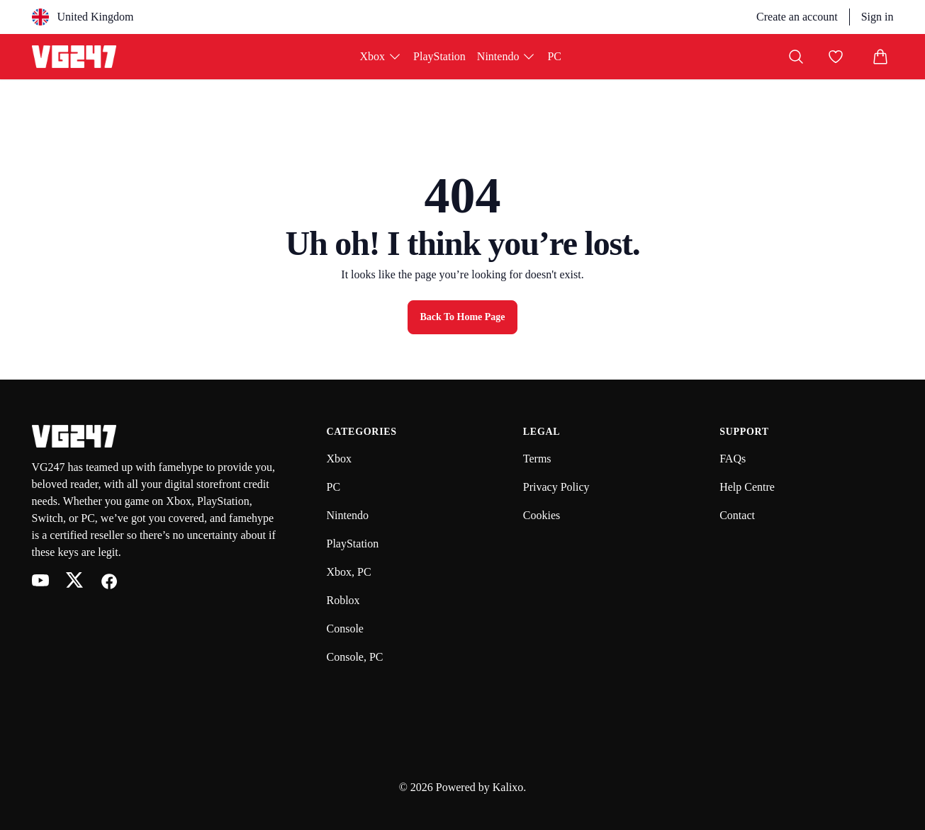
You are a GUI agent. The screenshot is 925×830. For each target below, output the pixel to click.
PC (554, 56)
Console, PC (355, 657)
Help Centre (747, 487)
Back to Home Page (462, 317)
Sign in (877, 17)
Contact (737, 515)
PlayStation (439, 56)
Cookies (541, 515)
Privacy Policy (556, 487)
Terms (537, 459)
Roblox (343, 600)
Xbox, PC (349, 572)
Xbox (381, 57)
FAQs (732, 459)
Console (345, 628)
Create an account (797, 17)
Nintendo (507, 57)
